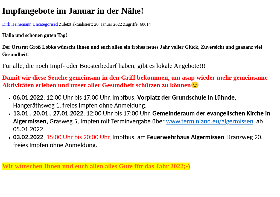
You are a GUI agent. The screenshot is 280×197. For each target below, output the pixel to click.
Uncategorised (45, 24)
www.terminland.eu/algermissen (209, 121)
